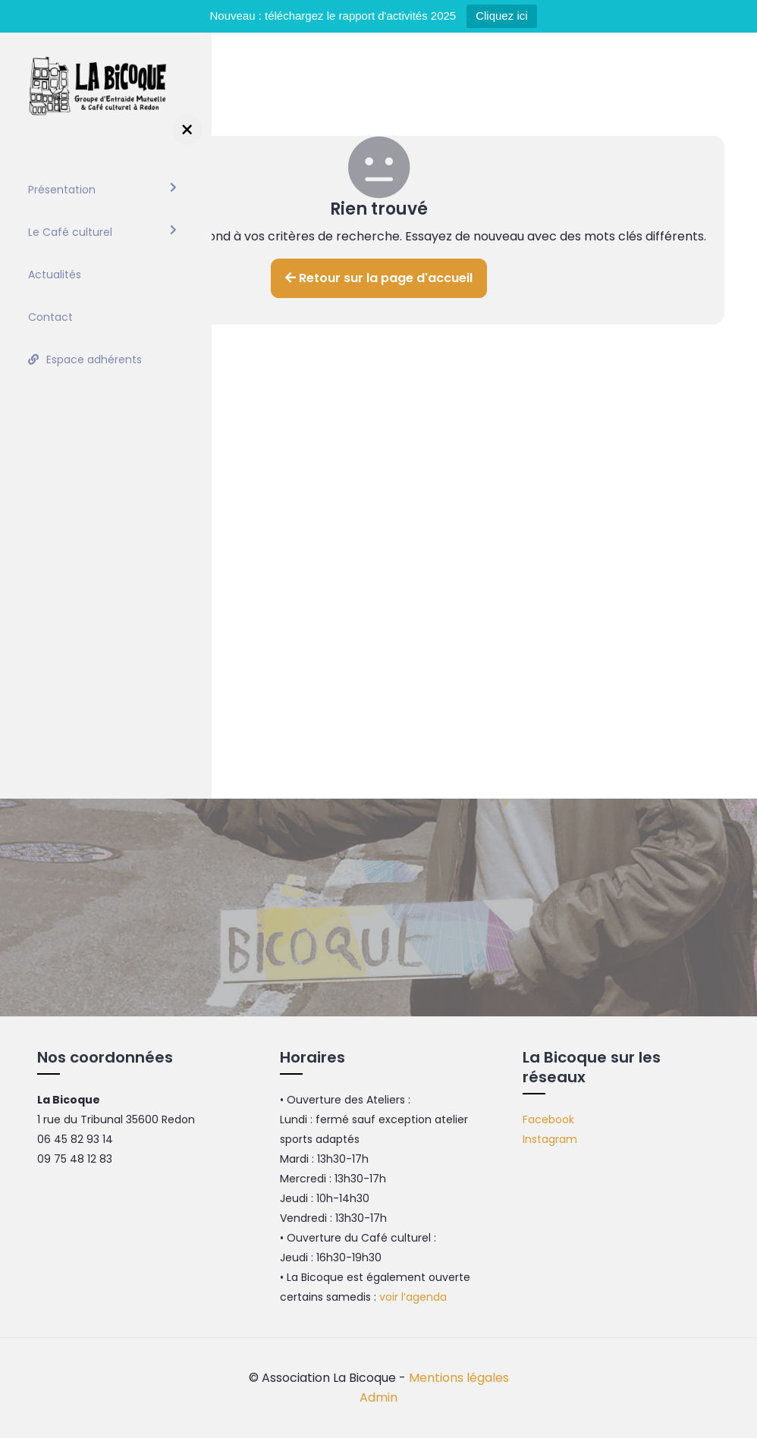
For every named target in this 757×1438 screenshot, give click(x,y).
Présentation (62, 189)
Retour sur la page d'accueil (379, 278)
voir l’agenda (413, 1297)
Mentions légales (459, 1377)
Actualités (54, 274)
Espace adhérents (94, 359)
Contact (50, 317)
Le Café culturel (70, 232)
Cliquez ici (501, 15)
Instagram (550, 1139)
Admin (378, 1397)
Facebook (548, 1119)
